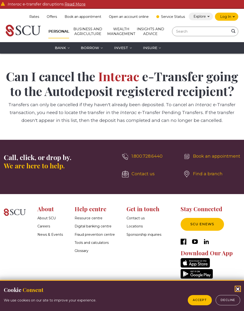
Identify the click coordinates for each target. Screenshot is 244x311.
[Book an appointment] (211, 156)
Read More (75, 4)
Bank (60, 47)
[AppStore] (195, 266)
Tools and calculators (92, 243)
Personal (58, 31)
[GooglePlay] (197, 277)
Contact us (136, 218)
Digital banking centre (93, 226)
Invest (121, 47)
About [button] (45, 209)
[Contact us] (149, 174)
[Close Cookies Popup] (237, 288)
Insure (150, 47)
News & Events (50, 234)
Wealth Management (121, 31)
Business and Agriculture (87, 31)
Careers (43, 226)
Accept (200, 300)
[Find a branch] (211, 174)
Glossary (81, 251)
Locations (135, 226)
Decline (228, 300)
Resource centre (88, 218)
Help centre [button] (90, 209)
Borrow (90, 47)
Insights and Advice (150, 31)
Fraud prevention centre (95, 234)
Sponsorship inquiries (144, 234)
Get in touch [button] (143, 209)
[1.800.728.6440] (149, 156)
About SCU (46, 218)
